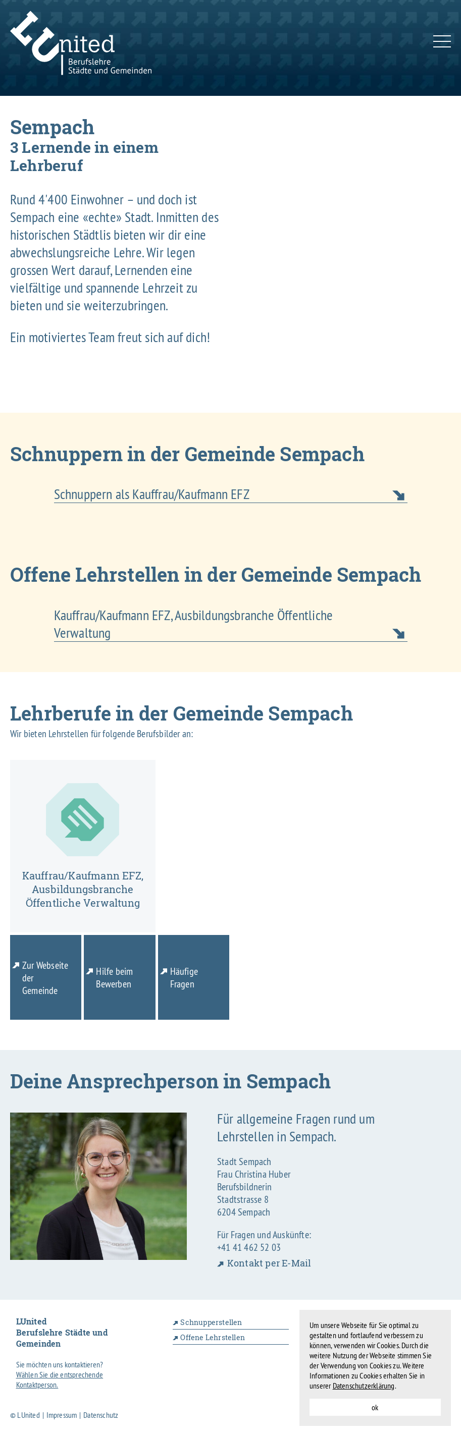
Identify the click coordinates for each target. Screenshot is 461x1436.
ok (375, 1407)
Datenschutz (100, 1415)
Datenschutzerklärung (364, 1385)
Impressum (61, 1415)
